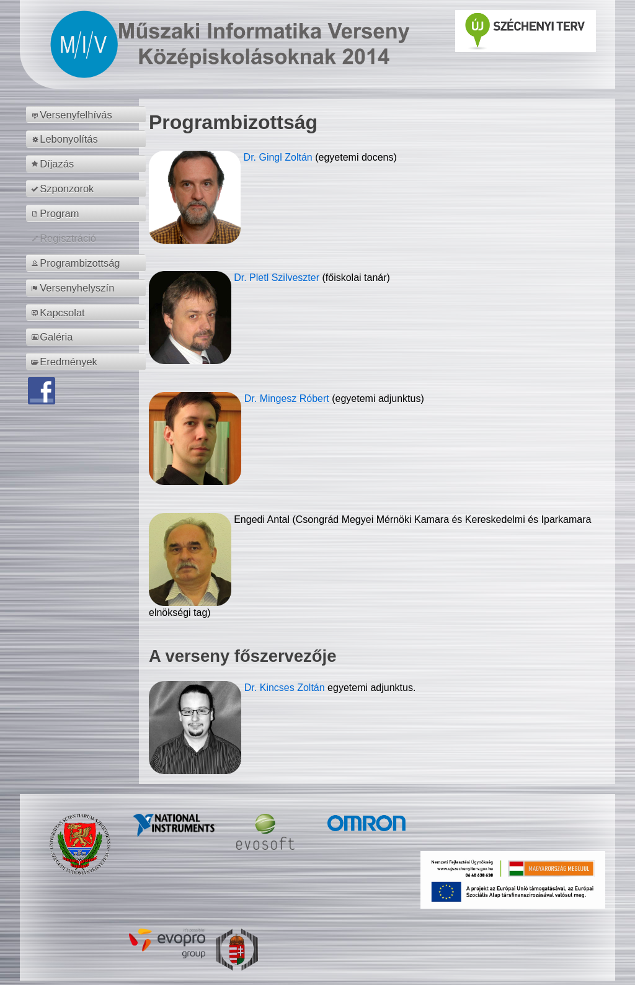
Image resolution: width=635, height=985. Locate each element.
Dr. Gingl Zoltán (280, 157)
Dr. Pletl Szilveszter (278, 277)
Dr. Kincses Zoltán (284, 687)
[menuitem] (88, 115)
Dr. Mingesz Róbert (288, 398)
